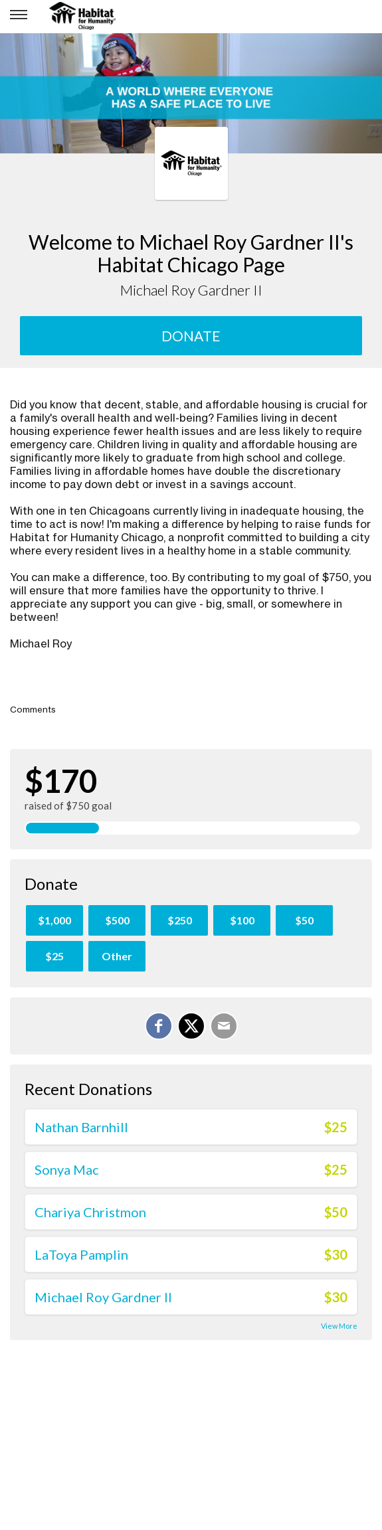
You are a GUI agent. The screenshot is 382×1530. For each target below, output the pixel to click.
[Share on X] (191, 1026)
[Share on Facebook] (159, 1026)
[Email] (224, 1026)
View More (339, 1325)
